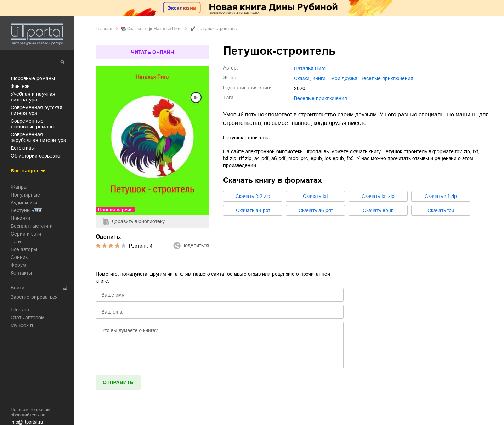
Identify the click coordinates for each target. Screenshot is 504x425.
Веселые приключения (320, 98)
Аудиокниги (24, 202)
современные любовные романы (33, 123)
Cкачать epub (378, 210)
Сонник (19, 257)
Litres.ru (20, 310)
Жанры (19, 187)
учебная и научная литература (33, 97)
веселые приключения (386, 78)
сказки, (302, 78)
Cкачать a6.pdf (316, 210)
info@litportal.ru (27, 422)
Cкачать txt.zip (378, 196)
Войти (17, 288)
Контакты (21, 273)
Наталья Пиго (168, 28)
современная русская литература (36, 110)
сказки (134, 28)
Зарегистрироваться (34, 297)
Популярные (25, 195)
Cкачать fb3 (440, 210)
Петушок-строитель (245, 137)
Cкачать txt (315, 196)
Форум (18, 265)
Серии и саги (26, 234)
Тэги (16, 241)
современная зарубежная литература (38, 137)
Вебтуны (20, 210)
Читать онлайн (152, 52)
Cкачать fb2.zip (253, 196)
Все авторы (24, 249)
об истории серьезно (35, 156)
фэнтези (20, 86)
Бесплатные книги (32, 226)
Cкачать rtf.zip (441, 196)
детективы (23, 148)
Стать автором (28, 317)
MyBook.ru (23, 325)
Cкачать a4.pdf (253, 210)
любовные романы (33, 78)
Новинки (20, 218)
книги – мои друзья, (335, 78)
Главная (104, 28)
